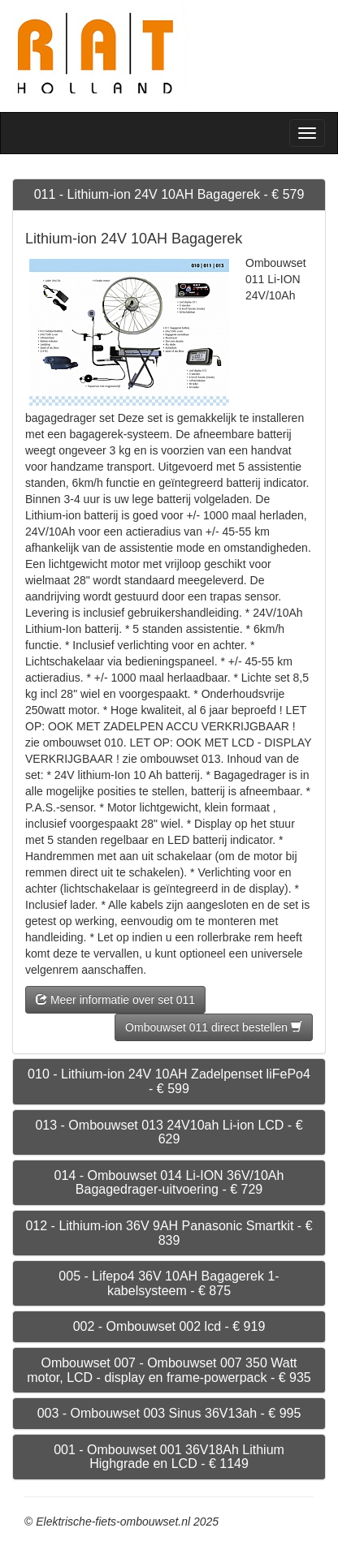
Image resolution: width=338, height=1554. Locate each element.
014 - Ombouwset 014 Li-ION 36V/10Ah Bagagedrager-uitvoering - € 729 (169, 1183)
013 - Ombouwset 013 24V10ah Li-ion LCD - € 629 (168, 1132)
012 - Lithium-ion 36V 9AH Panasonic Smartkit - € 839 (168, 1233)
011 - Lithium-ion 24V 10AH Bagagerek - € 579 (169, 194)
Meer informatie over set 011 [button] (115, 999)
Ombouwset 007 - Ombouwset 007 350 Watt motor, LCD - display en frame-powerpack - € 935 (168, 1370)
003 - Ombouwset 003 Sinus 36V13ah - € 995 (169, 1413)
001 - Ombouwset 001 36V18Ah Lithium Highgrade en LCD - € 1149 (169, 1457)
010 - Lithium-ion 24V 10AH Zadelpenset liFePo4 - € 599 (169, 1081)
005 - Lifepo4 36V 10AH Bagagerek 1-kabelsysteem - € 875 (168, 1283)
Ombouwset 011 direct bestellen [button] (213, 1027)
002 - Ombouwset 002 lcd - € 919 (169, 1326)
